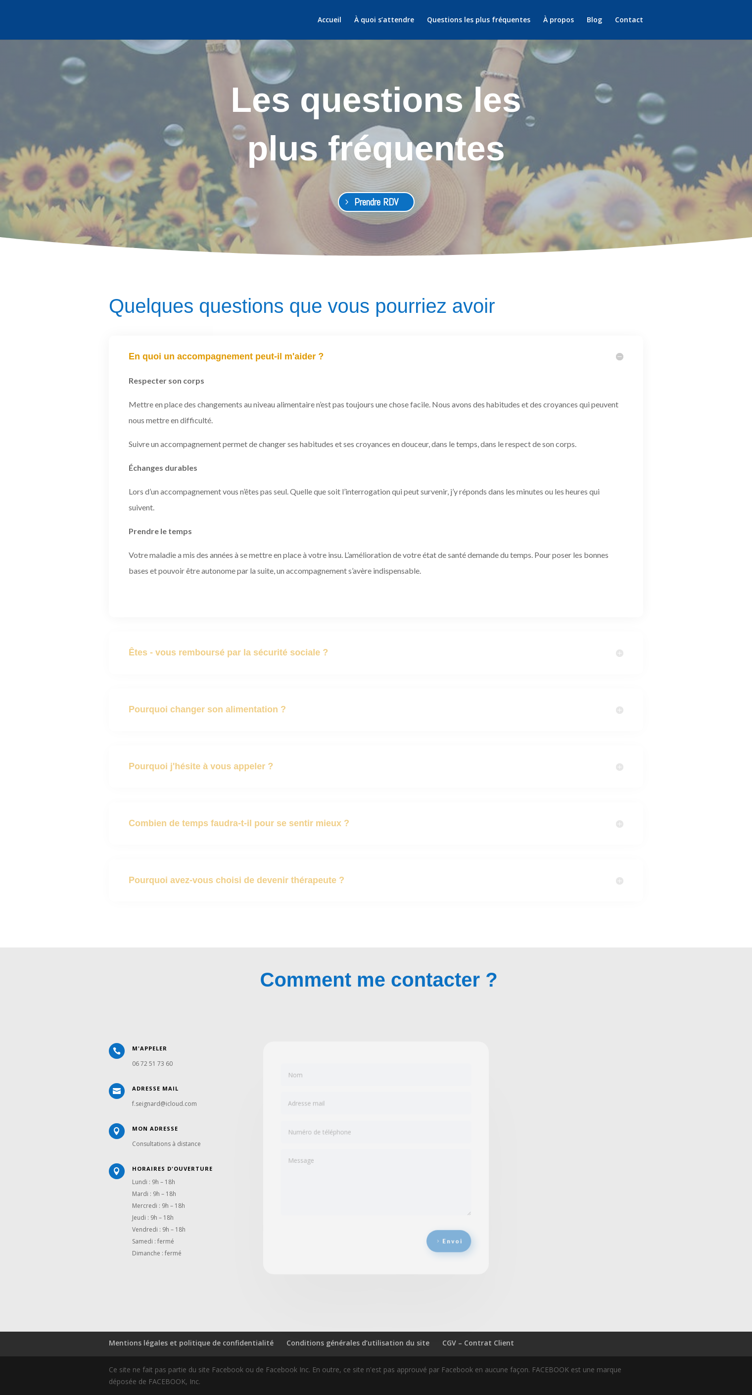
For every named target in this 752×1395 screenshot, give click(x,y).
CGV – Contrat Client (478, 1342)
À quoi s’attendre (384, 20)
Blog (594, 20)
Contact (629, 20)
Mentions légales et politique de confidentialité (191, 1342)
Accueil (329, 20)
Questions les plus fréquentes (478, 20)
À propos (558, 20)
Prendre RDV (376, 202)
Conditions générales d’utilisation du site (357, 1342)
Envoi (446, 1234)
